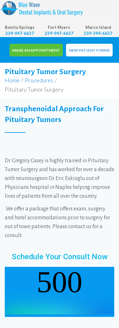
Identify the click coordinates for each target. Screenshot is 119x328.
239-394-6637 (98, 33)
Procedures (39, 80)
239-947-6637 (19, 33)
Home (12, 80)
